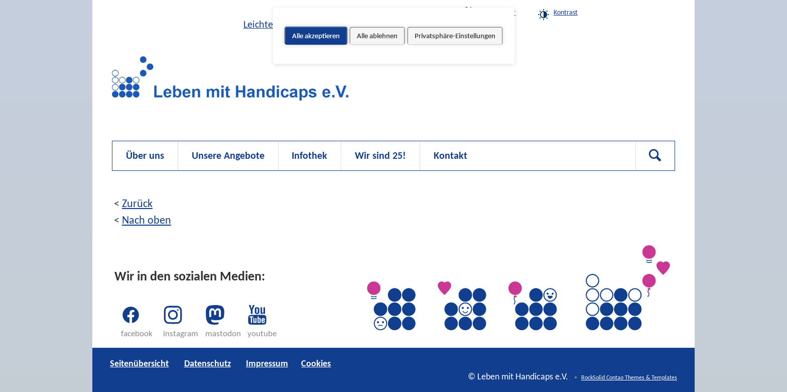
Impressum (267, 363)
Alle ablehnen (377, 35)
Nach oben (146, 220)
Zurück (137, 203)
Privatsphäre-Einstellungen (455, 35)
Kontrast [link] (566, 12)
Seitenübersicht (139, 363)
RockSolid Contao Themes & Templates (629, 377)
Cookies (624, 12)
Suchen (655, 156)
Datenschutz (207, 363)
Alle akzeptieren (316, 35)
